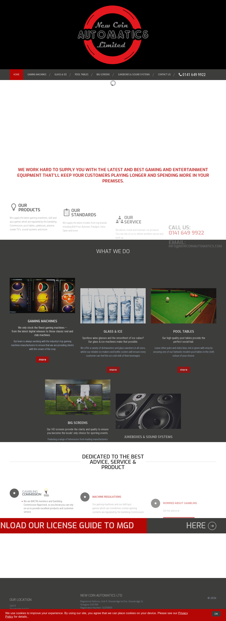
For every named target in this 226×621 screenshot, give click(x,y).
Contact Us (164, 74)
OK (216, 613)
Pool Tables (81, 74)
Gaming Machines (37, 74)
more (42, 404)
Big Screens (103, 74)
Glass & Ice (61, 74)
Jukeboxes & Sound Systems (134, 74)
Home (16, 74)
